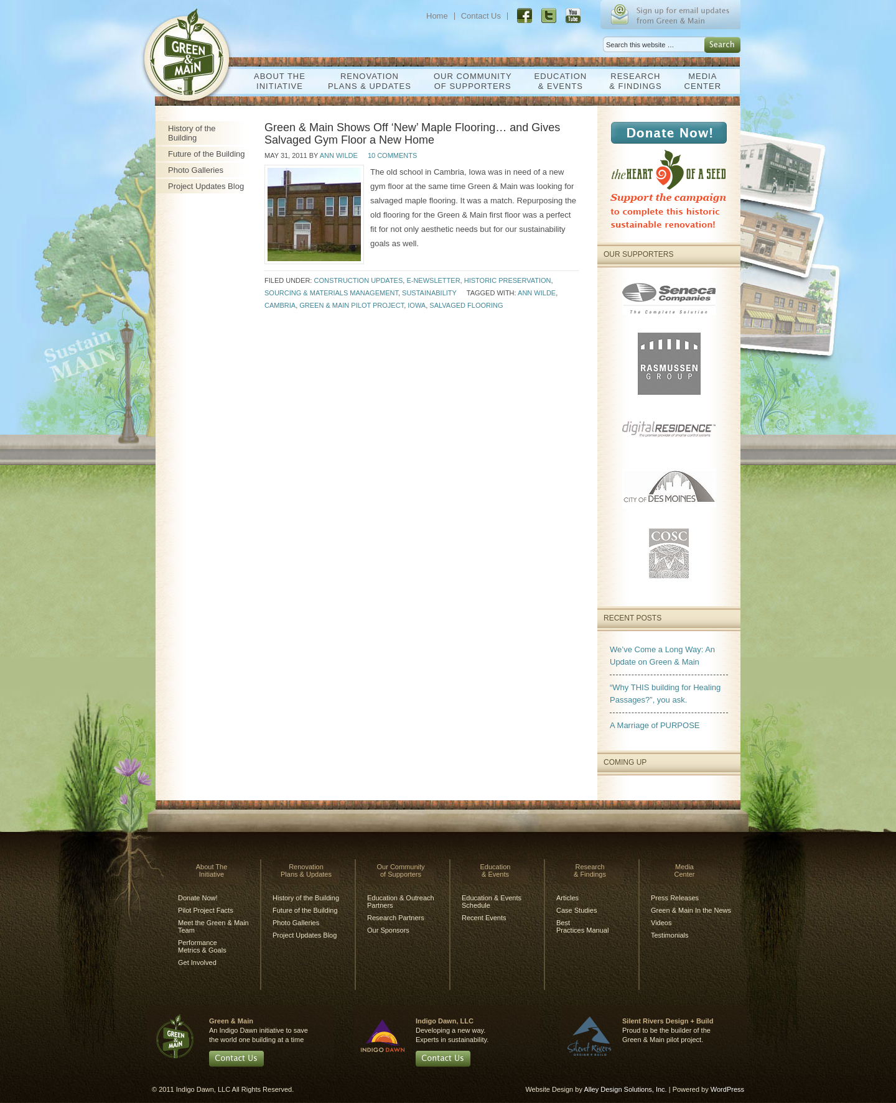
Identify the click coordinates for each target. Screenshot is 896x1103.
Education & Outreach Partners (400, 901)
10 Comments (392, 155)
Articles (567, 898)
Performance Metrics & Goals (202, 946)
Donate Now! (198, 898)
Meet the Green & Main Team (213, 926)
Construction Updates (358, 280)
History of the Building (192, 133)
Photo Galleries (195, 170)
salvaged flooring (466, 305)
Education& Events (557, 81)
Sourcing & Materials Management (331, 293)
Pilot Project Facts (205, 910)
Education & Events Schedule (491, 901)
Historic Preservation (507, 280)
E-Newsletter (433, 280)
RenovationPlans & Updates (366, 81)
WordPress (727, 1089)
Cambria (280, 305)
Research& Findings (632, 81)
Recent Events (484, 917)
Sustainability (429, 293)
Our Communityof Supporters (469, 81)
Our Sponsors (388, 930)
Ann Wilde (339, 155)
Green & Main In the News (691, 910)
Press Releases (675, 898)
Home (437, 16)
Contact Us (481, 16)
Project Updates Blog (206, 186)
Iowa (417, 305)
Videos (661, 922)
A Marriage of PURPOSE (655, 725)
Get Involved (197, 962)
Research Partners (395, 917)
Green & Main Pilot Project (351, 305)
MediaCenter (699, 81)
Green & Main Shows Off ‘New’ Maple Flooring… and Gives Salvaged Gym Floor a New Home (412, 133)
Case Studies (576, 910)
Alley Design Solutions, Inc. (625, 1089)
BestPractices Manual (582, 926)
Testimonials (670, 935)
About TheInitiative (276, 81)
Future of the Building (206, 154)
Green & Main (192, 48)
